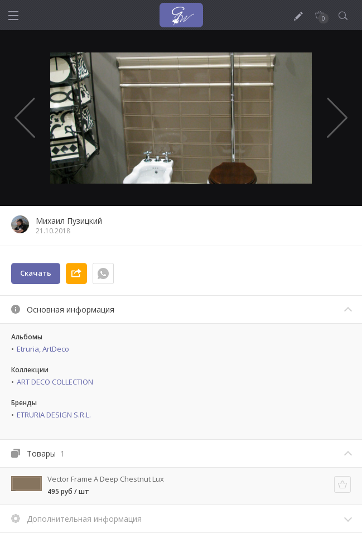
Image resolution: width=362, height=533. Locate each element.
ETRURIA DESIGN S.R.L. (54, 415)
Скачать (35, 273)
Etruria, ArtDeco (43, 349)
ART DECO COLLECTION (55, 382)
